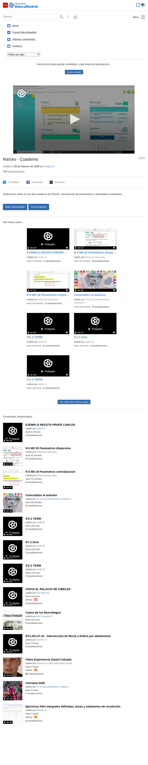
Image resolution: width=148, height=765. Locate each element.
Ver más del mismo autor (73, 401)
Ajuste (142, 158)
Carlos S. (42, 257)
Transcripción (39, 206)
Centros (17, 46)
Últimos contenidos (23, 39)
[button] (74, 119)
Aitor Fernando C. (45, 616)
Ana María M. (43, 593)
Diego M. (49, 166)
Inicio (15, 25)
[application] (74, 119)
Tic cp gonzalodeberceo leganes (52, 687)
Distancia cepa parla (95, 257)
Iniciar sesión (74, 72)
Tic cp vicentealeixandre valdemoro (53, 499)
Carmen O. (42, 640)
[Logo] (21, 93)
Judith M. (42, 342)
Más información (15, 206)
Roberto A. (42, 710)
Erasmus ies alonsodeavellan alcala (54, 663)
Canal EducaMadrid (24, 32)
